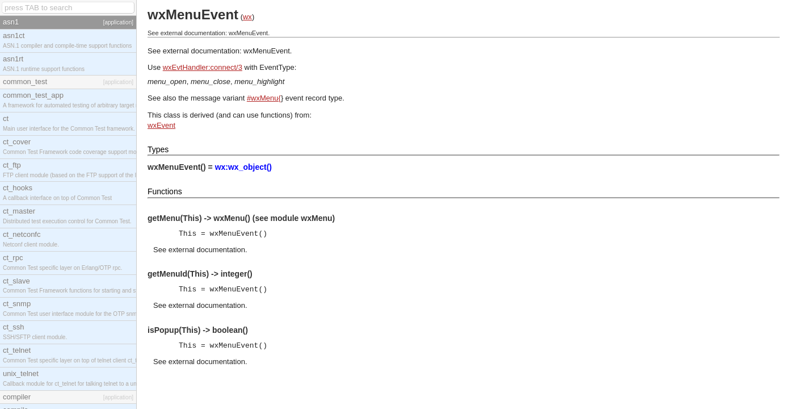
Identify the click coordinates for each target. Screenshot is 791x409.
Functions (165, 191)
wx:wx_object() (243, 167)
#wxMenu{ (264, 98)
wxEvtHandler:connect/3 (202, 67)
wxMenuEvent (266, 51)
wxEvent (161, 125)
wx (247, 16)
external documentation (207, 249)
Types (158, 149)
